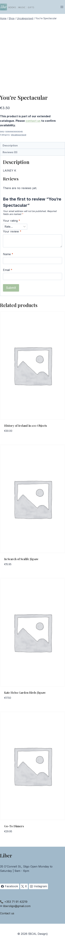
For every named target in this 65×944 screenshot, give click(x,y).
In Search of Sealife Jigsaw (21, 559)
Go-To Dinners (14, 826)
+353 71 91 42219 (15, 901)
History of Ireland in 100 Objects (25, 425)
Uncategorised (18, 135)
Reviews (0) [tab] (10, 152)
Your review (12, 231)
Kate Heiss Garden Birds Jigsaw (25, 692)
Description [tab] (10, 145)
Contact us (7, 913)
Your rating (11, 220)
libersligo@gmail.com (17, 906)
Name (8, 254)
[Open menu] (62, 7)
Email (7, 270)
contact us (33, 120)
